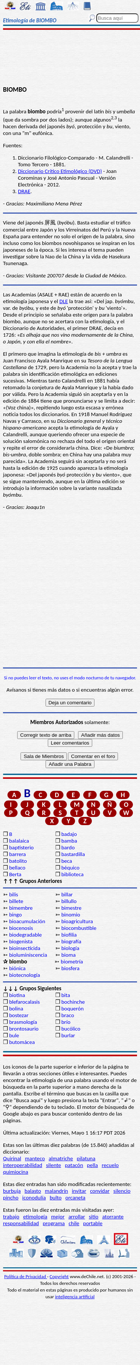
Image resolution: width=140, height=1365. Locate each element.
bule (14, 1035)
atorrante (113, 1216)
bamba (69, 840)
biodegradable (25, 934)
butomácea (22, 1042)
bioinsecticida (24, 948)
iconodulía (34, 1197)
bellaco (17, 867)
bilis (13, 894)
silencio (122, 1191)
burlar (68, 1035)
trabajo (11, 1216)
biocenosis (21, 928)
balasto (33, 1191)
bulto (56, 1197)
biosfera (70, 968)
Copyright (59, 1276)
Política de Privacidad (25, 1276)
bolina (16, 1008)
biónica (17, 968)
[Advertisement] (70, 58)
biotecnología (24, 975)
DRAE (24, 191)
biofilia (69, 934)
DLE (63, 301)
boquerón (72, 1008)
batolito (18, 861)
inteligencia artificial (74, 1296)
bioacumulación (27, 921)
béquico (70, 867)
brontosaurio (23, 1028)
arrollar (76, 1216)
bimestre (71, 908)
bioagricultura (77, 921)
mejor (58, 1216)
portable (93, 1223)
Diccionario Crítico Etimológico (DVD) (60, 171)
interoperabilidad (22, 1165)
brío (65, 1022)
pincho (10, 1197)
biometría (72, 961)
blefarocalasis (24, 1001)
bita (65, 995)
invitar (79, 1191)
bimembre (20, 908)
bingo (15, 914)
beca (66, 861)
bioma (68, 955)
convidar (99, 1191)
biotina (17, 995)
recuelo (110, 1165)
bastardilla (73, 854)
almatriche (61, 1158)
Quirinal (12, 1158)
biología (70, 948)
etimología (35, 1216)
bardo (68, 847)
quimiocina (15, 1172)
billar (67, 894)
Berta (15, 874)
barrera (17, 854)
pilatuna (86, 1158)
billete (16, 901)
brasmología (23, 1022)
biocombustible (78, 928)
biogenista (20, 941)
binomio (70, 914)
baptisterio (21, 847)
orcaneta (75, 1197)
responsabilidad (21, 1223)
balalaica (19, 840)
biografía (71, 941)
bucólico (70, 1028)
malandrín (56, 1191)
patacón (74, 1165)
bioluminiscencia (28, 955)
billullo (69, 901)
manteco (35, 1158)
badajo (69, 834)
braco (67, 1015)
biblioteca (72, 874)
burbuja (12, 1191)
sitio (94, 1216)
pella (92, 1165)
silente (53, 1165)
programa (54, 1223)
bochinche (73, 1001)
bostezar (18, 1015)
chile (74, 1223)
